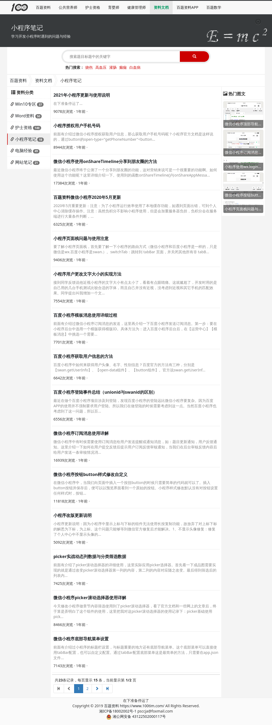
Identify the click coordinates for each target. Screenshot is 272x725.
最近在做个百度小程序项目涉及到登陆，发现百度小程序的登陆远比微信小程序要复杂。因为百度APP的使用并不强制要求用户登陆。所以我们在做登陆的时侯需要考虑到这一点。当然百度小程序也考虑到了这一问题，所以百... (134, 406)
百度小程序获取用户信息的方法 (83, 356)
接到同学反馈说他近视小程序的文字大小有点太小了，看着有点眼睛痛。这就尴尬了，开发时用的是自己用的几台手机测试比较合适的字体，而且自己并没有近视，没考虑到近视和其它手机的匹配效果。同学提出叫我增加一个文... (135, 287)
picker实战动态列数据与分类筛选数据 (89, 556)
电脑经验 (23, 150)
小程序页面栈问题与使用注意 (81, 238)
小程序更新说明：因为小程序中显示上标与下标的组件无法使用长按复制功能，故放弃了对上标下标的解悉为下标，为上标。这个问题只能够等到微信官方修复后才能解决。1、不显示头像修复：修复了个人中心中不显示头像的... (135, 529)
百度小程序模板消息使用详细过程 (85, 315)
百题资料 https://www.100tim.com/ (134, 705)
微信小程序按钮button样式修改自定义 (90, 474)
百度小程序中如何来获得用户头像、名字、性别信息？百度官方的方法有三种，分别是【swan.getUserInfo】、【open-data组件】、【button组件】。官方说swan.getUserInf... (129, 367)
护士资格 (92, 7)
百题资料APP (187, 7)
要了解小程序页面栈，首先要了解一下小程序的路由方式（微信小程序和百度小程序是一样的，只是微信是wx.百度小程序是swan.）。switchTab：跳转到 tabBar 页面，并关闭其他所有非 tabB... (135, 249)
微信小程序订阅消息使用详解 (81, 433)
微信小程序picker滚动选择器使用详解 (89, 597)
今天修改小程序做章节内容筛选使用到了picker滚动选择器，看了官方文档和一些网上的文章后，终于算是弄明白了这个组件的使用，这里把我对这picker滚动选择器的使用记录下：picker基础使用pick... (134, 611)
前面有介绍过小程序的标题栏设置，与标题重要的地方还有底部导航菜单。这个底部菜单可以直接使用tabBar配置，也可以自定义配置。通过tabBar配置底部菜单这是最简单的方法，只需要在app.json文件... (135, 652)
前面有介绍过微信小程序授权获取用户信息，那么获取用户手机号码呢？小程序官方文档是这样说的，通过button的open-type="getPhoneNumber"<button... (133, 136)
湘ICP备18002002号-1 (118, 711)
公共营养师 (68, 7)
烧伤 (89, 67)
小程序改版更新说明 (72, 515)
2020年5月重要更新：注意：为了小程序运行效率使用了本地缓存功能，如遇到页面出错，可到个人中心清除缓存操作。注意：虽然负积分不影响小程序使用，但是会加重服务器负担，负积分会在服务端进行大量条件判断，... (135, 211)
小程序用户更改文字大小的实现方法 (87, 274)
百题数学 (213, 7)
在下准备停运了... (67, 103)
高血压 (101, 67)
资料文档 (161, 7)
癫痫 (123, 67)
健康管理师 (136, 7)
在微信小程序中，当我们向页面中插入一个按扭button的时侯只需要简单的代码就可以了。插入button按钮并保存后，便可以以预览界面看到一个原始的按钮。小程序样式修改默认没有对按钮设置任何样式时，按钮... (135, 488)
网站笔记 (23, 162)
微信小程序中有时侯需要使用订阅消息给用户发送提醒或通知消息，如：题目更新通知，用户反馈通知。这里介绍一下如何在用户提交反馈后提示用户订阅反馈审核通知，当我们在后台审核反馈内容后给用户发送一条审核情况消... (135, 447)
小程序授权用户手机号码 (76, 125)
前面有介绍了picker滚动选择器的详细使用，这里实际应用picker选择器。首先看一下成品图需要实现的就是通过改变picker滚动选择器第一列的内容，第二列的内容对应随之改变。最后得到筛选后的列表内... (134, 570)
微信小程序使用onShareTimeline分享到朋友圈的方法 (105, 161)
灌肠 (113, 67)
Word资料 (24, 116)
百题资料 (43, 7)
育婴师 (113, 7)
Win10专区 (25, 104)
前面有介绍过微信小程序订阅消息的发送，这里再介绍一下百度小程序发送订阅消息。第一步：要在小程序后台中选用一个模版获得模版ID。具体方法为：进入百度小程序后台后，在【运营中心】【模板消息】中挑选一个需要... (135, 329)
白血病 (135, 67)
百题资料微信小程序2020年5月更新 (87, 197)
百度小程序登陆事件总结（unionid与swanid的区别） (105, 392)
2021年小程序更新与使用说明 (81, 95)
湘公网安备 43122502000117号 (135, 716)
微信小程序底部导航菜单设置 (81, 639)
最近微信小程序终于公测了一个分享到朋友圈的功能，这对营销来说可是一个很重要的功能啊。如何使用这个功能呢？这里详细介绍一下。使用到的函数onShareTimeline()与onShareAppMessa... (135, 172)
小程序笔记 (25, 139)
